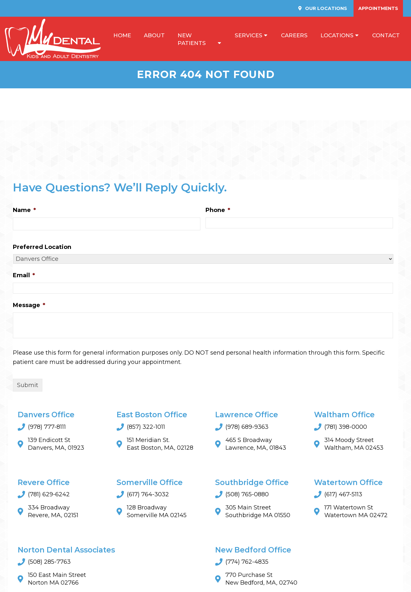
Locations (337, 35)
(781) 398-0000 (345, 428)
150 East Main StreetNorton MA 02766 (57, 579)
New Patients (192, 39)
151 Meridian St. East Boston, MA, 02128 (160, 444)
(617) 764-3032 (148, 495)
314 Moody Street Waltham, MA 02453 (353, 444)
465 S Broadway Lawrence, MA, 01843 (255, 444)
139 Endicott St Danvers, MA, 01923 (56, 444)
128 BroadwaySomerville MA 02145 (157, 512)
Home (122, 35)
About (154, 35)
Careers (294, 35)
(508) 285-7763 (49, 563)
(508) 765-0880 (247, 495)
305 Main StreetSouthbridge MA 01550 (257, 512)
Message (29, 306)
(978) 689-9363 (246, 428)
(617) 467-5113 (343, 495)
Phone (218, 211)
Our (325, 8)
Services (248, 35)
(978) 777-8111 (47, 428)
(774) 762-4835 (246, 563)
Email (24, 276)
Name (24, 211)
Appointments (378, 8)
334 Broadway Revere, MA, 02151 (53, 512)
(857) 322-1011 (146, 428)
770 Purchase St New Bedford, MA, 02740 (261, 579)
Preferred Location (42, 248)
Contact (386, 35)
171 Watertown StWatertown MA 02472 (356, 512)
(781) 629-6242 (49, 495)
